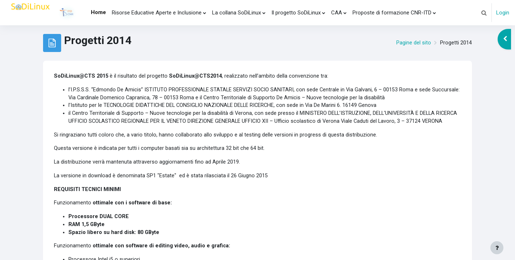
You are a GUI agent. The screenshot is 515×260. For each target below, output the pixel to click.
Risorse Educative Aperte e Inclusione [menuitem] (157, 12)
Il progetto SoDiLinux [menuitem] (296, 12)
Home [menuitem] (98, 12)
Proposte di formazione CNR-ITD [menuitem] (392, 12)
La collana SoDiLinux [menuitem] (236, 12)
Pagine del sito (413, 43)
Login (502, 12)
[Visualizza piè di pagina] (496, 247)
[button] (484, 12)
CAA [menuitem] (336, 12)
